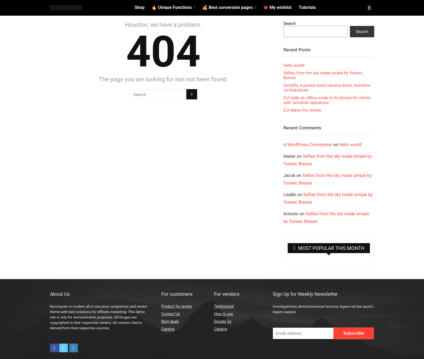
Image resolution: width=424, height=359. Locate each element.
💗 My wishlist (277, 7)
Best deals (170, 321)
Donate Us (222, 321)
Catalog (167, 329)
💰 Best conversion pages (227, 7)
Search (289, 23)
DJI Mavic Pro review (302, 110)
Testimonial (224, 306)
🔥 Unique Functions (171, 7)
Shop (140, 7)
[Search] (191, 94)
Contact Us (170, 314)
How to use (223, 314)
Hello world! (294, 65)
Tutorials (307, 7)
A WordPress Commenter (307, 144)
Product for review (176, 306)
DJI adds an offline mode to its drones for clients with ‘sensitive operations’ (327, 100)
